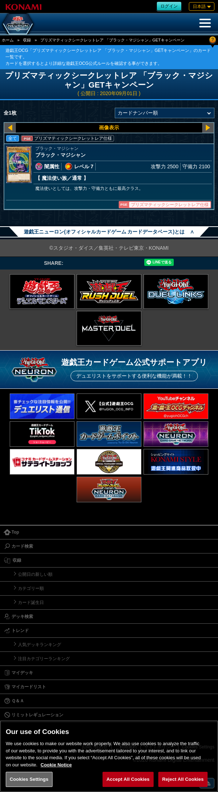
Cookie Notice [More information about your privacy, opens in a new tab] (56, 764)
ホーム (8, 40)
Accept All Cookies (128, 779)
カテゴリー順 (31, 588)
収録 (27, 40)
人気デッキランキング (39, 644)
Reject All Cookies (183, 779)
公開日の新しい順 (35, 574)
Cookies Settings (29, 779)
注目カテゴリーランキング (44, 658)
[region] (109, 756)
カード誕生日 (31, 602)
